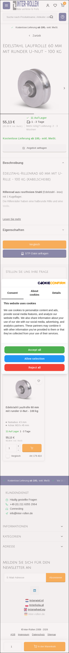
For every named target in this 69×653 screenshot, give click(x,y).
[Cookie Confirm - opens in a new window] (51, 283)
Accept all (34, 349)
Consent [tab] (12, 292)
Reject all (35, 367)
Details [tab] (56, 292)
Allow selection (34, 358)
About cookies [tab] (34, 293)
